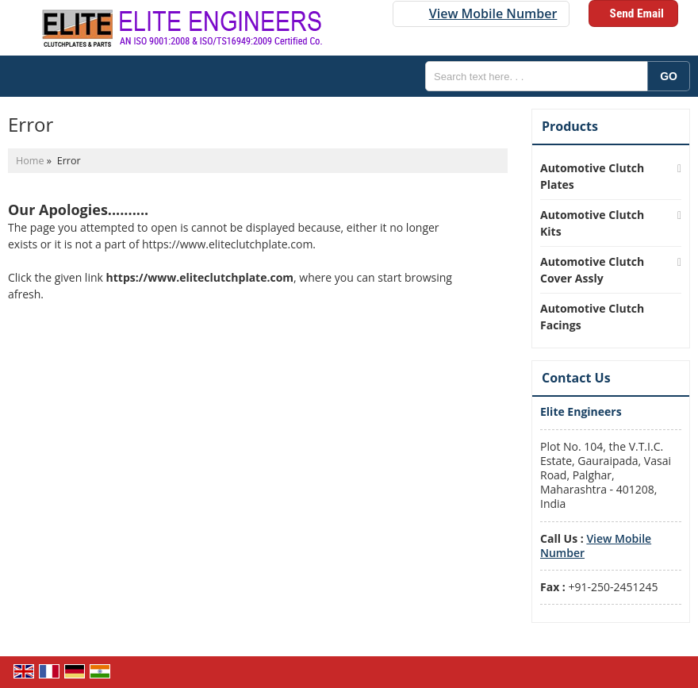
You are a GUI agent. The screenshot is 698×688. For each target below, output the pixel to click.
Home (30, 160)
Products (570, 126)
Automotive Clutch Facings (592, 316)
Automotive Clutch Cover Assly (592, 270)
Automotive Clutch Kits (592, 223)
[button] (493, 13)
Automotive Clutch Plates (592, 176)
